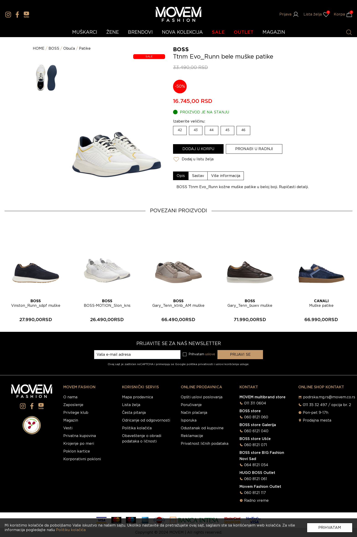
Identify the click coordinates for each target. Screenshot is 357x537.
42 (180, 130)
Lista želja (131, 405)
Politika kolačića (137, 428)
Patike (85, 48)
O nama (70, 397)
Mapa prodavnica (137, 397)
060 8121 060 (256, 417)
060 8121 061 (255, 479)
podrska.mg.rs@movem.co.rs (329, 397)
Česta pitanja (134, 412)
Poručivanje (191, 405)
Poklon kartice (76, 451)
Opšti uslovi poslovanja (201, 397)
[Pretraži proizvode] (349, 32)
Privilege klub (75, 412)
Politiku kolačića (71, 530)
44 (211, 130)
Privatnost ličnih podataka (204, 443)
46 (243, 130)
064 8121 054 (256, 465)
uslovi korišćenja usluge (232, 364)
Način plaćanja (194, 412)
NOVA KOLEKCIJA (182, 32)
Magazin (70, 420)
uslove (210, 354)
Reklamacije (192, 436)
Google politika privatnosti (194, 364)
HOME (38, 48)
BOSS (53, 48)
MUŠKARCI (84, 32)
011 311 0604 (255, 403)
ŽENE (112, 32)
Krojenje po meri (78, 443)
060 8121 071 (255, 445)
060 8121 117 (255, 493)
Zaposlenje (73, 405)
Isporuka (188, 420)
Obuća (69, 48)
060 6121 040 (256, 431)
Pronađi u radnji (254, 149)
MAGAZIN (274, 32)
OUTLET (243, 32)
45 (227, 130)
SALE (218, 32)
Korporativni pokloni (82, 459)
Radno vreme (256, 500)
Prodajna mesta (317, 420)
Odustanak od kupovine (202, 428)
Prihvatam (329, 527)
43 (196, 130)
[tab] (181, 176)
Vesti (67, 428)
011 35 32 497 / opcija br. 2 (327, 405)
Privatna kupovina (79, 436)
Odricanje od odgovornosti (146, 420)
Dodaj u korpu (198, 149)
